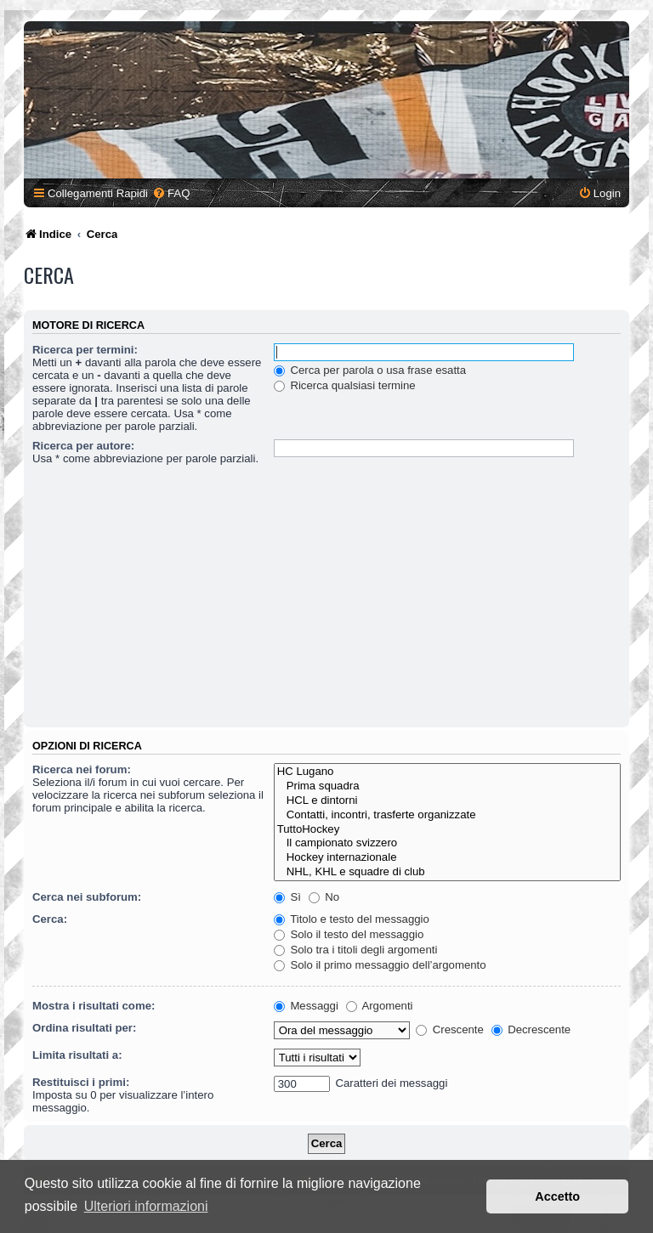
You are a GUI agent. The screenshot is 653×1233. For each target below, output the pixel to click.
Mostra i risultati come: (93, 1005)
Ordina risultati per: (84, 1027)
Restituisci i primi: (80, 1082)
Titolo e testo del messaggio (351, 919)
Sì (287, 897)
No (324, 897)
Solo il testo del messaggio (349, 934)
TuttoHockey (447, 830)
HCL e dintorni (447, 801)
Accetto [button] (557, 1196)
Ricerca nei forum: (81, 769)
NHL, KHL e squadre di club (447, 872)
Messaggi (306, 1005)
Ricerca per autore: (83, 445)
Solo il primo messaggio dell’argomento (380, 965)
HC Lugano (447, 772)
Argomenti (379, 1005)
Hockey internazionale (447, 858)
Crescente (450, 1029)
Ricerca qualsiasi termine (345, 385)
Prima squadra (447, 786)
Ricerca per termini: (85, 349)
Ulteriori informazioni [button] (146, 1206)
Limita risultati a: (77, 1055)
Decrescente (531, 1029)
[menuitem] (171, 193)
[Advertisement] (326, 596)
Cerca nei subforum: (86, 897)
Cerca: (49, 919)
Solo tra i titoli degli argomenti (356, 949)
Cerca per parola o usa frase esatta (370, 370)
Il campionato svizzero (447, 843)
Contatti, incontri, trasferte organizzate (447, 815)
